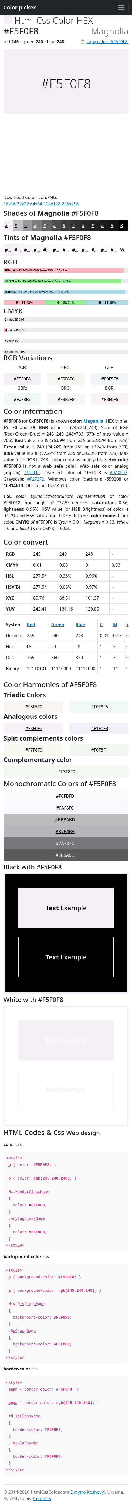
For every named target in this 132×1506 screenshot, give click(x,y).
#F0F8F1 (99, 750)
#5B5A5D (65, 855)
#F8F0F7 (33, 728)
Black (125, 225)
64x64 (36, 204)
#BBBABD (65, 820)
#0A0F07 (118, 473)
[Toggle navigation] (121, 7)
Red (31, 624)
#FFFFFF (32, 473)
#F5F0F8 (22, 379)
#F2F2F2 (35, 479)
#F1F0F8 (99, 728)
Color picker (19, 7)
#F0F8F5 (22, 399)
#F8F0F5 (109, 399)
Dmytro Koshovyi (87, 1492)
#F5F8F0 (66, 379)
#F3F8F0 (66, 772)
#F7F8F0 (33, 750)
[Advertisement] (66, 153)
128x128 (51, 204)
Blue (80, 624)
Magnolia (93, 421)
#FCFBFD (65, 796)
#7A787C (65, 843)
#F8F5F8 (66, 399)
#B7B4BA (65, 831)
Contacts (42, 1498)
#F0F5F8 (109, 379)
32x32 (23, 204)
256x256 (70, 204)
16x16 (10, 204)
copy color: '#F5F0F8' (107, 42)
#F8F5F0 (33, 707)
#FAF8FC (65, 808)
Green (57, 624)
